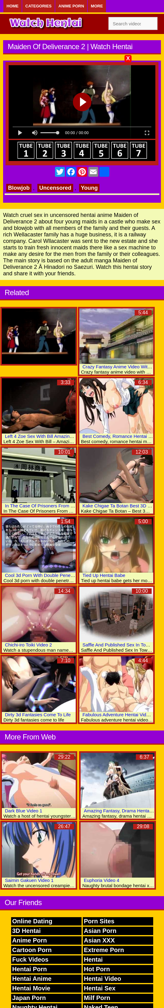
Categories (38, 6)
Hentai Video (102, 978)
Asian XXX (99, 940)
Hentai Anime (32, 978)
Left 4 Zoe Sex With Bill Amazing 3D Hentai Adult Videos (63, 436)
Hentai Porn (29, 969)
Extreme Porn (104, 950)
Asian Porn (100, 930)
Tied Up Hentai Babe (103, 575)
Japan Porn (29, 997)
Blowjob (19, 188)
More (97, 6)
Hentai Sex (100, 988)
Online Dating (32, 921)
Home (12, 6)
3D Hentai (26, 930)
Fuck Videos (30, 959)
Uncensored (55, 188)
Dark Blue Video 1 (23, 810)
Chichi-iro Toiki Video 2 (28, 644)
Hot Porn (97, 969)
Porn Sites (99, 921)
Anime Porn (71, 6)
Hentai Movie (31, 988)
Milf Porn (97, 997)
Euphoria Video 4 (101, 880)
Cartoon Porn (32, 950)
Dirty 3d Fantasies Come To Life (38, 714)
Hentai (93, 959)
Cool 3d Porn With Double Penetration (44, 575)
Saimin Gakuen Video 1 (29, 880)
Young (89, 188)
